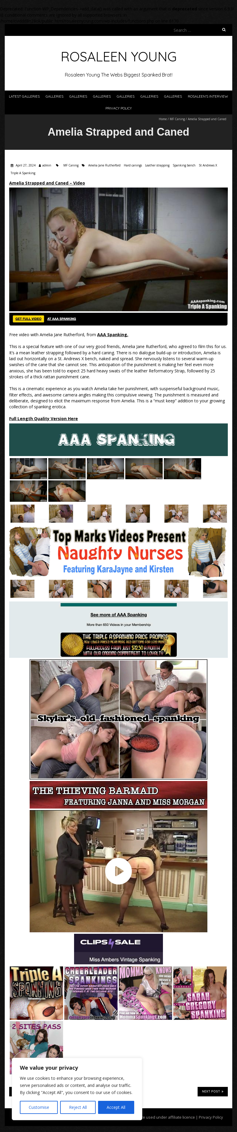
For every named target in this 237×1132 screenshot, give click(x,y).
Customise (39, 1107)
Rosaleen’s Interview (208, 96)
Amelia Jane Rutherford (104, 165)
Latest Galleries (24, 96)
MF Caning (177, 119)
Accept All (116, 1107)
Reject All (78, 1107)
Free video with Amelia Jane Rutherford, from (68, 334)
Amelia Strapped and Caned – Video (47, 183)
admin (46, 165)
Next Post (212, 1091)
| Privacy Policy (209, 1117)
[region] (77, 1089)
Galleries (54, 96)
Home (163, 119)
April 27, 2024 (25, 165)
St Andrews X (208, 165)
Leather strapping (157, 165)
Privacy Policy (118, 108)
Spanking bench (184, 165)
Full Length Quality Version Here (43, 418)
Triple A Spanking (23, 173)
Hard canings (133, 165)
